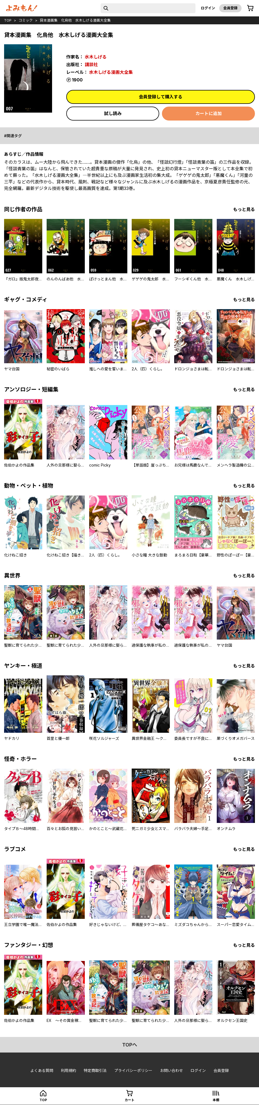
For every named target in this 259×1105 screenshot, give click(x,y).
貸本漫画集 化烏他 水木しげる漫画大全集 (75, 20)
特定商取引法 (95, 1070)
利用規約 (68, 1070)
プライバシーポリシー (133, 1070)
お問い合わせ (171, 1070)
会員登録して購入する (160, 96)
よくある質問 (41, 1070)
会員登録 (230, 8)
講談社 (91, 64)
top (7, 20)
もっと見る (244, 209)
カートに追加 (208, 113)
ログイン (208, 8)
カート (129, 1100)
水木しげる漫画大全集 (111, 72)
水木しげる (96, 57)
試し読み (113, 113)
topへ (129, 1045)
